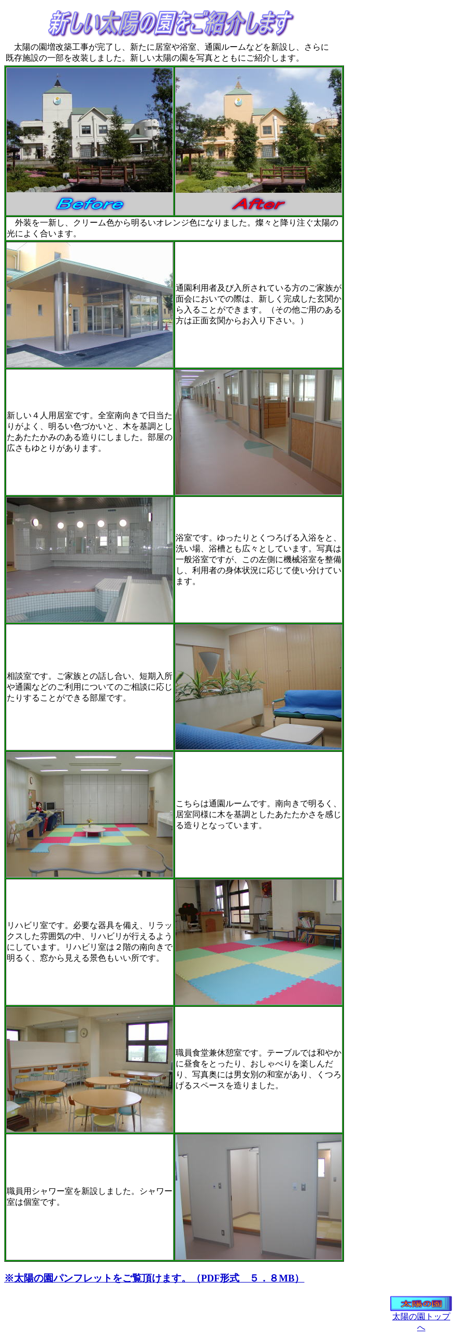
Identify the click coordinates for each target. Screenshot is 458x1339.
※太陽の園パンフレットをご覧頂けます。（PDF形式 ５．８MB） (154, 1278)
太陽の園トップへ (421, 1318)
